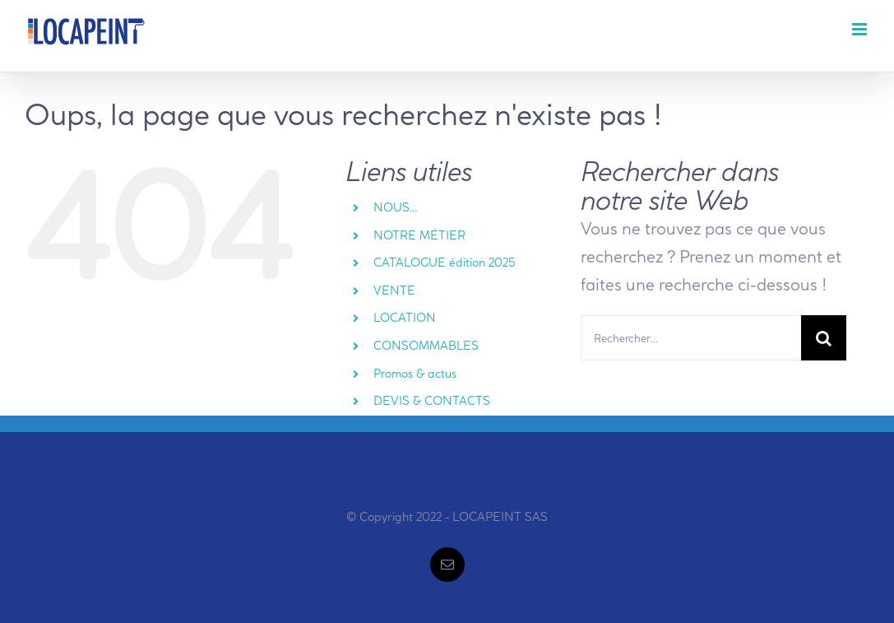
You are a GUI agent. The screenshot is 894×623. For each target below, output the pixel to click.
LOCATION (404, 317)
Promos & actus (414, 373)
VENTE (394, 290)
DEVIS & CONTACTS (431, 400)
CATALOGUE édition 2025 (444, 262)
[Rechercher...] (690, 337)
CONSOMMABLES (426, 345)
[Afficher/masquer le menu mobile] (860, 29)
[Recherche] (823, 337)
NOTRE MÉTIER (419, 235)
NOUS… (395, 207)
